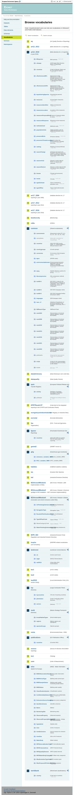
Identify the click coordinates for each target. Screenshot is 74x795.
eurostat (34, 418)
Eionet (11, 15)
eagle (38, 559)
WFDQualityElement (42, 751)
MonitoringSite (40, 711)
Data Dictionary (19, 15)
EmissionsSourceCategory (43, 700)
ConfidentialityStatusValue (43, 695)
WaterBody (39, 740)
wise (32, 667)
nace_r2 (38, 302)
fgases (33, 431)
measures (39, 99)
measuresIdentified (42, 105)
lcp (32, 588)
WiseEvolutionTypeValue (43, 759)
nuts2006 (39, 319)
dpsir (37, 258)
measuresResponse (42, 120)
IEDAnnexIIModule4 (38, 497)
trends (38, 178)
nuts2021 (39, 343)
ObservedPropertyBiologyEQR (43, 719)
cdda (33, 223)
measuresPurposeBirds (43, 115)
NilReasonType (41, 309)
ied (32, 477)
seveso (33, 649)
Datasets (6, 23)
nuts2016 (39, 337)
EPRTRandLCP (36, 405)
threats (38, 173)
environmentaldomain (43, 262)
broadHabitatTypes (42, 617)
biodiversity (35, 218)
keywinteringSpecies (42, 94)
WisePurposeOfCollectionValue (43, 763)
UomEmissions (41, 731)
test (32, 656)
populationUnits (41, 130)
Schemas (7, 33)
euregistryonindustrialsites (40, 413)
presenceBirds (40, 136)
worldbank (35, 771)
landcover (34, 550)
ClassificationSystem (42, 691)
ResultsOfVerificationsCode (43, 514)
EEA (12, 1)
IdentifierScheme (41, 704)
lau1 (32, 569)
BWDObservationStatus (43, 674)
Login (54, 1)
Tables (6, 26)
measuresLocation (42, 110)
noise (33, 632)
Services (6, 41)
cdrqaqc (38, 63)
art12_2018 (35, 52)
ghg (32, 452)
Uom (37, 728)
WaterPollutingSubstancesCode (43, 527)
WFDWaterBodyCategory (43, 755)
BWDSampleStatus (42, 682)
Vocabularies (8, 37)
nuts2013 (39, 331)
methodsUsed (40, 126)
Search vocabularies (33, 35)
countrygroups (40, 249)
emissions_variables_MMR (43, 457)
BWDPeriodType (41, 678)
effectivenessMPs (41, 76)
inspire (33, 542)
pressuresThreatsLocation (43, 140)
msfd (33, 610)
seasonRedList (41, 167)
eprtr (32, 384)
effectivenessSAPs (42, 86)
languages (39, 298)
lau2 (32, 575)
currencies (39, 253)
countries (39, 69)
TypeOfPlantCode (41, 519)
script (38, 361)
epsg (37, 271)
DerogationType (41, 510)
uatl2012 (38, 562)
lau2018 (34, 580)
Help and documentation (11, 19)
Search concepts (47, 35)
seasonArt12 (40, 160)
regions (38, 621)
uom (32, 661)
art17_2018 (35, 210)
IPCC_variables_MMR (43, 460)
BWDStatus (39, 687)
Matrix (38, 708)
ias (32, 472)
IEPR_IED (34, 535)
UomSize (39, 736)
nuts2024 (39, 349)
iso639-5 (38, 293)
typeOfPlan (39, 188)
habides (34, 467)
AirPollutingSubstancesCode (43, 505)
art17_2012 (35, 203)
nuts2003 (39, 313)
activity (38, 391)
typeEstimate (40, 182)
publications (35, 637)
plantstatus (39, 598)
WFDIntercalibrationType (43, 744)
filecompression (41, 276)
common (34, 228)
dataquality (35, 379)
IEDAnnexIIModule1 (38, 483)
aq (32, 41)
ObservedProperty (42, 715)
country (38, 775)
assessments (40, 233)
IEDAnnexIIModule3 (38, 490)
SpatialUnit (39, 724)
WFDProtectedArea (42, 748)
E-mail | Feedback (10, 789)
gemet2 (33, 446)
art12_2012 (35, 47)
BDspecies (39, 59)
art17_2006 (35, 195)
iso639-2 (38, 281)
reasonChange (40, 152)
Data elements (8, 30)
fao (32, 423)
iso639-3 (38, 290)
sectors (38, 604)
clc (37, 555)
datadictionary (36, 374)
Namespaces (8, 44)
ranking (38, 147)
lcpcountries (40, 595)
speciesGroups (41, 626)
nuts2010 (39, 325)
